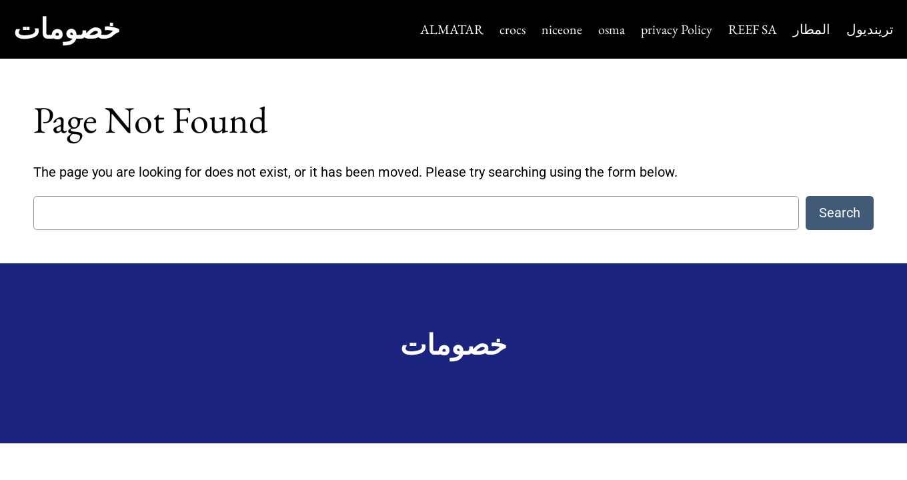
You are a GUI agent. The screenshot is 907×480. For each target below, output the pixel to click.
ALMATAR (452, 29)
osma (611, 29)
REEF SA (752, 29)
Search (839, 213)
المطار (811, 29)
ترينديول (870, 29)
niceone (562, 29)
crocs (513, 29)
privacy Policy (676, 29)
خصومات (66, 29)
